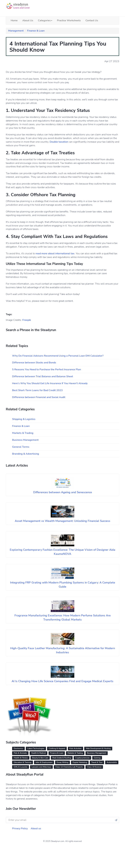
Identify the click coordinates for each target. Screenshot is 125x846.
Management (16, 30)
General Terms (20, 447)
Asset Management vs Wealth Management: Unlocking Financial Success (62, 521)
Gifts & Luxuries (20, 767)
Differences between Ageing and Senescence (62, 492)
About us (36, 828)
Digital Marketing (80, 762)
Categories (45, 20)
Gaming (97, 757)
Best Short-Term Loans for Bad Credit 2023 (37, 390)
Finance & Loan (36, 30)
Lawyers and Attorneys (41, 767)
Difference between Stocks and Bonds (34, 362)
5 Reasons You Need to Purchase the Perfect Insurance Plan (46, 369)
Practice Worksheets (69, 20)
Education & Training (22, 762)
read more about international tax (55, 253)
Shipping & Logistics (23, 419)
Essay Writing (62, 762)
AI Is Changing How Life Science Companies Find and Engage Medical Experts (62, 681)
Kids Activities (75, 748)
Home (14, 20)
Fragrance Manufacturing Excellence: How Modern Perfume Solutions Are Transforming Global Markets (62, 617)
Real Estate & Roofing (61, 757)
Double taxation (59, 142)
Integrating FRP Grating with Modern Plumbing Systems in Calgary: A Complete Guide (62, 585)
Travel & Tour (96, 762)
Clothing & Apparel (57, 748)
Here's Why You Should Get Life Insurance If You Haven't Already (50, 383)
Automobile (112, 762)
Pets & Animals (20, 753)
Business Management (25, 440)
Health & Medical (38, 753)
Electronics (18, 748)
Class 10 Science (94, 767)
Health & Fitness (21, 757)
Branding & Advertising (25, 454)
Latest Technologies (35, 748)
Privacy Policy (20, 828)
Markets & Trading (22, 433)
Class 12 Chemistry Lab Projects (69, 767)
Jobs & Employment (44, 762)
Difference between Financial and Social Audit (38, 397)
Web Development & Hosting (98, 748)
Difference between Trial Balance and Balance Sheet (42, 376)
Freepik (26, 320)
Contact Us (91, 20)
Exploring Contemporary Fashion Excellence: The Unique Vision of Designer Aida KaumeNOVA (62, 552)
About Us (27, 20)
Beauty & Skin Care (40, 757)
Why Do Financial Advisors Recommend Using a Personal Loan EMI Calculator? (57, 356)
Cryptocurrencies (82, 757)
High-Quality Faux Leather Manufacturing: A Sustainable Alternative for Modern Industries (62, 650)
